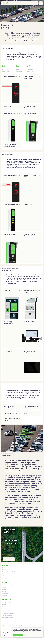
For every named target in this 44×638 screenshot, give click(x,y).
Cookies (20, 625)
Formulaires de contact (8, 613)
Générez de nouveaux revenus (9, 576)
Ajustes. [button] (29, 631)
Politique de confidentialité (7, 625)
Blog (3, 606)
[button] (37, 3)
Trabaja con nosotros (7, 617)
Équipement (5, 595)
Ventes (4, 589)
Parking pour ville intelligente (9, 578)
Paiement (4, 587)
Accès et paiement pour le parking (10, 573)
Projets (4, 604)
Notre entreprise (6, 602)
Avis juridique (15, 625)
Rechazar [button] (26, 634)
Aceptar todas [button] (18, 634)
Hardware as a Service (7, 585)
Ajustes (33, 634)
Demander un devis (9, 559)
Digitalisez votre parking (8, 569)
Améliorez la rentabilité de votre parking (12, 571)
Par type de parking (7, 567)
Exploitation (5, 593)
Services (4, 591)
